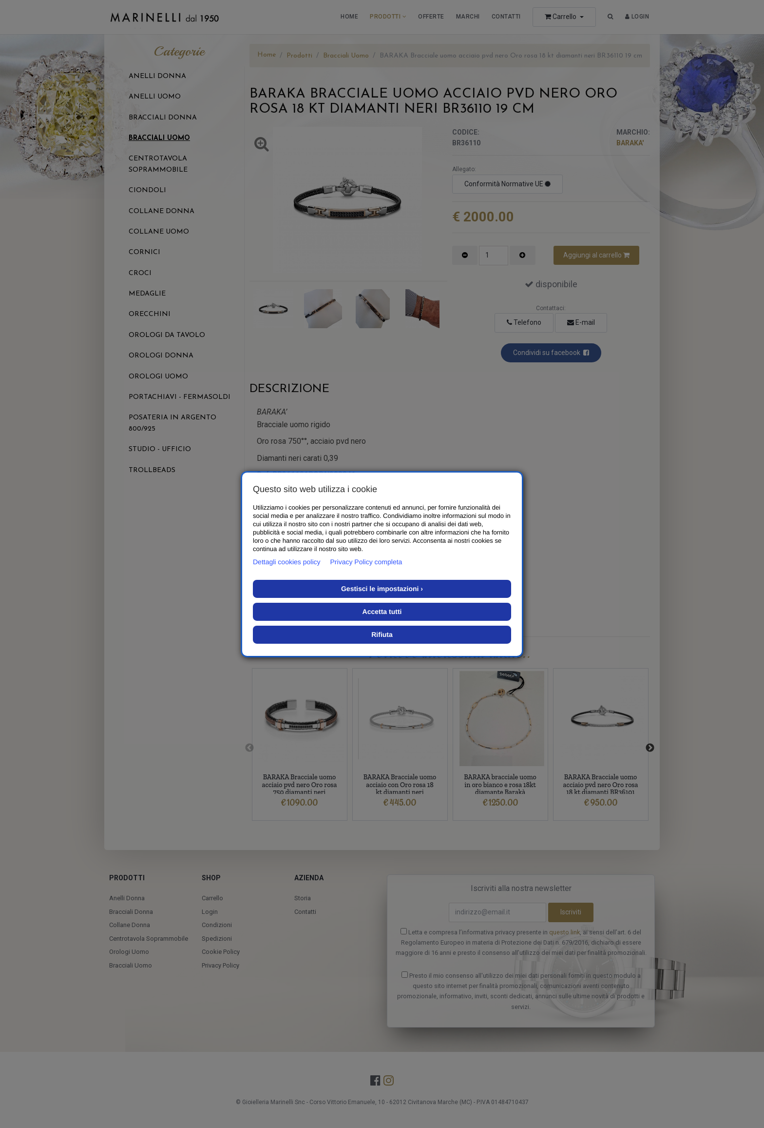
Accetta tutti (382, 611)
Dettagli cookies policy (287, 562)
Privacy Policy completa (366, 562)
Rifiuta (382, 634)
